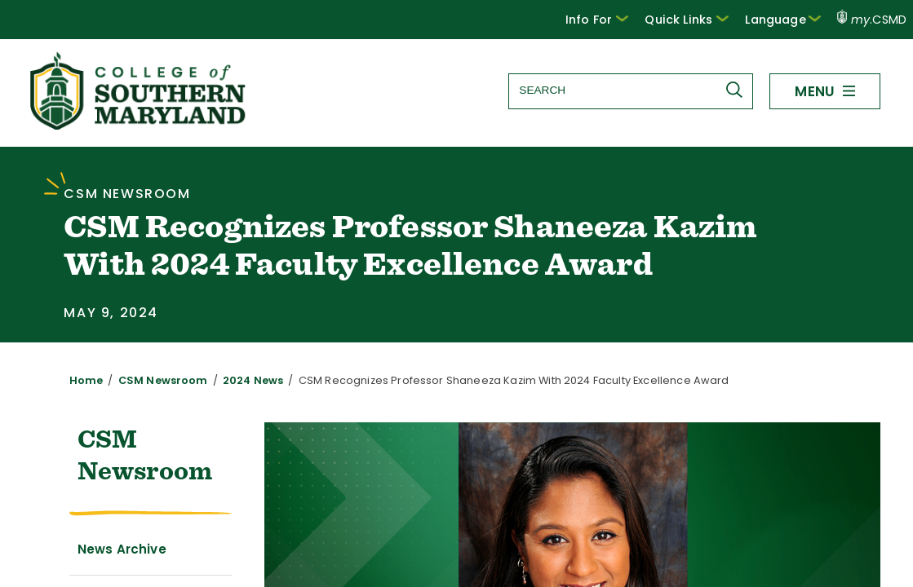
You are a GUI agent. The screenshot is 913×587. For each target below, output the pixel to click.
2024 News (233, 380)
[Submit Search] (737, 89)
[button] (612, 19)
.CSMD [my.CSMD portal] (872, 19)
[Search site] (630, 90)
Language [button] (787, 18)
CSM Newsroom (152, 380)
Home (84, 380)
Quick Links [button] (697, 18)
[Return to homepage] (139, 125)
